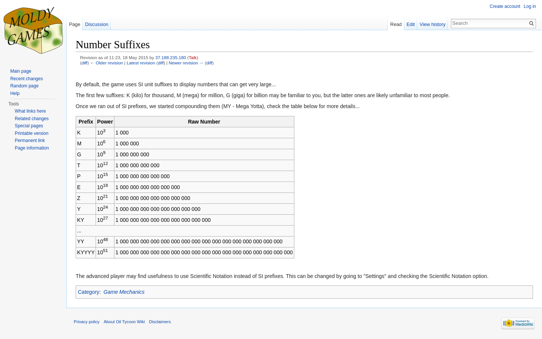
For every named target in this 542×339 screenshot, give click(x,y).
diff (84, 62)
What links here (30, 111)
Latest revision (140, 62)
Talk (193, 57)
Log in (530, 6)
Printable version (31, 133)
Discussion (96, 24)
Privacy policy (86, 321)
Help (15, 93)
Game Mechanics (124, 292)
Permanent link (30, 140)
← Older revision (106, 62)
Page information (32, 148)
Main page (20, 71)
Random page (24, 86)
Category (88, 292)
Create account (505, 6)
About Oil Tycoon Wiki (124, 321)
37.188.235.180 (170, 57)
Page (74, 24)
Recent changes (26, 78)
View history (433, 24)
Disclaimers (160, 321)
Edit (410, 24)
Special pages (29, 125)
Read (396, 24)
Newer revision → (186, 62)
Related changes (32, 118)
